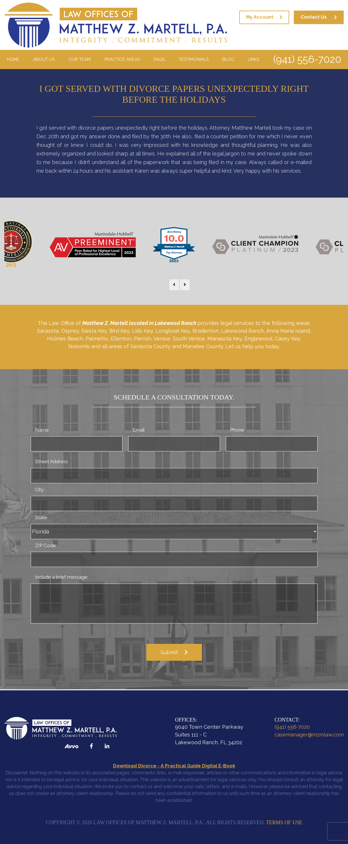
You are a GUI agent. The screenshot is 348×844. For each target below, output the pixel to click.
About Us (44, 59)
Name (42, 430)
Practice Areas (122, 59)
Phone (237, 430)
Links (253, 59)
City (39, 489)
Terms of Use (284, 822)
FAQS (159, 59)
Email (139, 430)
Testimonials (194, 59)
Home (13, 59)
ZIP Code (45, 545)
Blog (228, 59)
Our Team (80, 59)
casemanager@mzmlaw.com (309, 735)
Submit (169, 652)
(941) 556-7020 (307, 59)
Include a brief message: (61, 577)
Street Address (51, 461)
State (41, 517)
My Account (259, 17)
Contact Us (314, 17)
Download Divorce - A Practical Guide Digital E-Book (174, 766)
